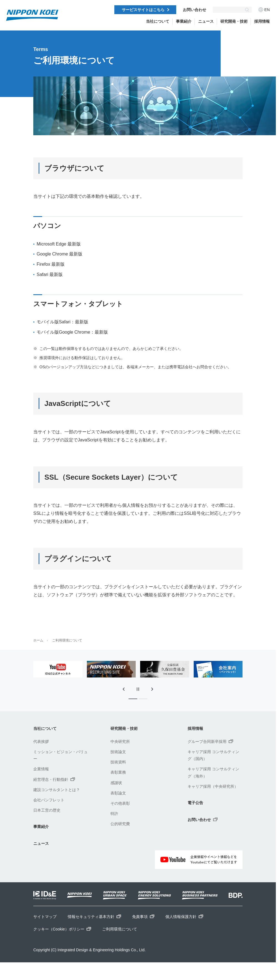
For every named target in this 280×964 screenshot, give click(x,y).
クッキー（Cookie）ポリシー (62, 929)
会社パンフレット (48, 800)
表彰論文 (118, 793)
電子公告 (195, 803)
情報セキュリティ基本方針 (94, 916)
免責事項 (143, 916)
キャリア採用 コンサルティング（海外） (213, 772)
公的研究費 (120, 824)
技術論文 (118, 752)
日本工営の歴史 (46, 810)
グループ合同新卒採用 (210, 741)
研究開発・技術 (234, 21)
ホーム (38, 640)
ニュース (41, 843)
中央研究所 (120, 741)
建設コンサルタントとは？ (56, 789)
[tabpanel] (57, 669)
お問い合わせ (194, 9)
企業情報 (41, 769)
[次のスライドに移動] (152, 689)
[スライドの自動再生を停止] (138, 689)
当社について (157, 21)
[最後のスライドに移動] (123, 689)
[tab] (132, 698)
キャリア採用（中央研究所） (213, 786)
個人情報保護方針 (184, 916)
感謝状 (116, 783)
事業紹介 (183, 21)
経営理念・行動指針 (54, 779)
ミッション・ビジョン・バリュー (60, 755)
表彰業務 (118, 772)
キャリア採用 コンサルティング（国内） (213, 755)
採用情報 (262, 21)
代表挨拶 (41, 741)
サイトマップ (45, 916)
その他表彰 (120, 803)
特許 (114, 813)
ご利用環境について (67, 640)
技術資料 (118, 762)
